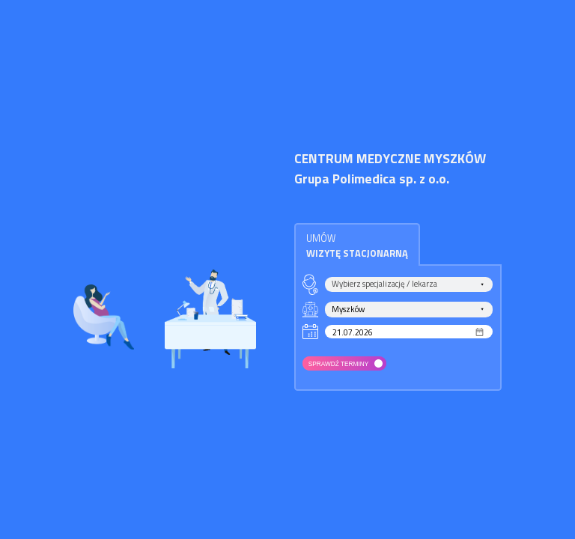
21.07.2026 (352, 332)
